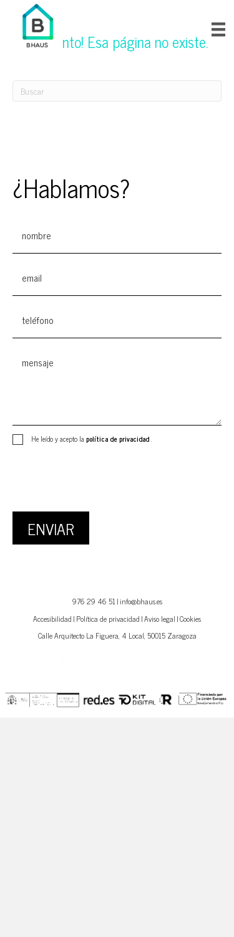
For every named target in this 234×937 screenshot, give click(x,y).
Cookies (190, 618)
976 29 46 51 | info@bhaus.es (117, 601)
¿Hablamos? (71, 187)
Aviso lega (158, 618)
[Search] (117, 91)
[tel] (117, 320)
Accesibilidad (52, 618)
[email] (117, 278)
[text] (117, 235)
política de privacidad (118, 438)
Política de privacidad (108, 618)
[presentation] (107, 481)
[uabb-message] (117, 385)
